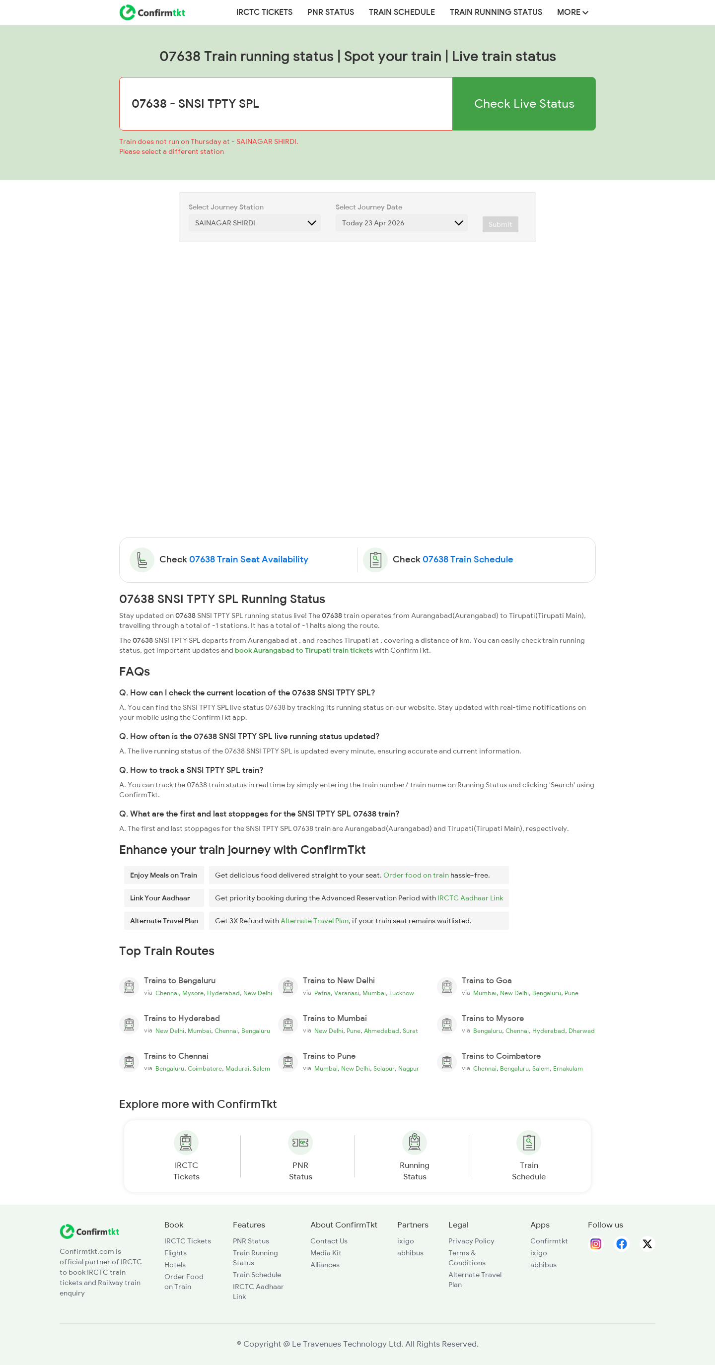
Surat (410, 1030)
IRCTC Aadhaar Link (470, 898)
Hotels (175, 1265)
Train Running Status (496, 12)
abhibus (410, 1253)
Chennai (167, 993)
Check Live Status (524, 103)
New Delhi (257, 993)
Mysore (193, 993)
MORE (572, 12)
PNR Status (330, 12)
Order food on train (416, 875)
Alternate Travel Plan (315, 921)
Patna (322, 993)
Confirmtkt (549, 1241)
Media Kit (326, 1253)
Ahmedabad (381, 1030)
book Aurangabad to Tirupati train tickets (304, 650)
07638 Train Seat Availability (248, 559)
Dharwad (582, 1030)
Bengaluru (546, 993)
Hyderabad (223, 993)
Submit (500, 224)
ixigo (405, 1241)
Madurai (237, 1068)
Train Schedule (402, 12)
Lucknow (401, 993)
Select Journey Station (226, 207)
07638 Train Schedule (468, 559)
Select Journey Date (369, 207)
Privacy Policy (471, 1241)
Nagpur (408, 1068)
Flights (175, 1253)
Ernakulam (568, 1068)
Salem (261, 1068)
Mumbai (374, 993)
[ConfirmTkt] (89, 1231)
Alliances (325, 1265)
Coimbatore (205, 1068)
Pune (571, 993)
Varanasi (346, 993)
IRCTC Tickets (264, 12)
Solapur (384, 1068)
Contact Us (329, 1241)
